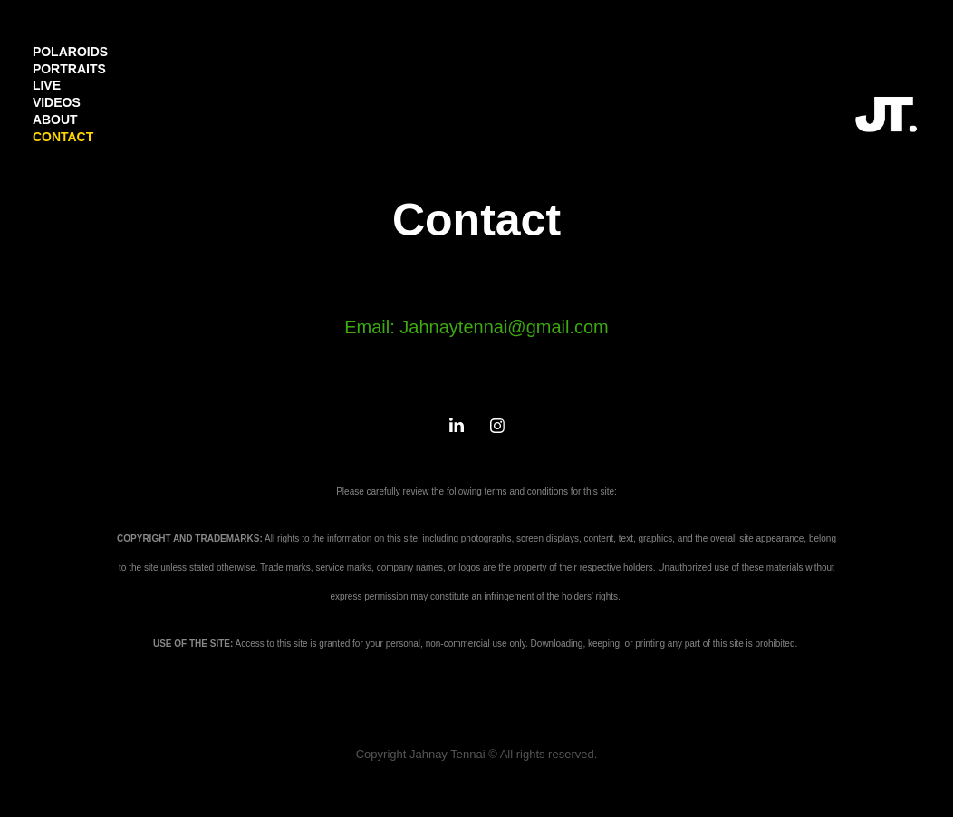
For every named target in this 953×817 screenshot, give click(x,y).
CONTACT (63, 137)
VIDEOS (57, 102)
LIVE (47, 85)
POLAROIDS (70, 51)
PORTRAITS (69, 69)
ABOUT (55, 119)
